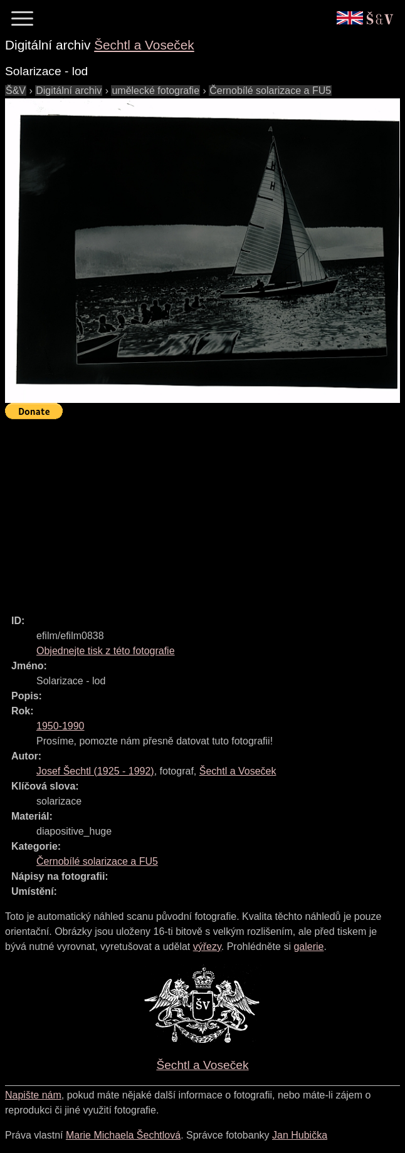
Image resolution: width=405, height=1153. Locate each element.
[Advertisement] (205, 511)
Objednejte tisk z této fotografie (105, 650)
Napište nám (33, 1095)
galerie (308, 946)
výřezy (207, 946)
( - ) (95, 771)
